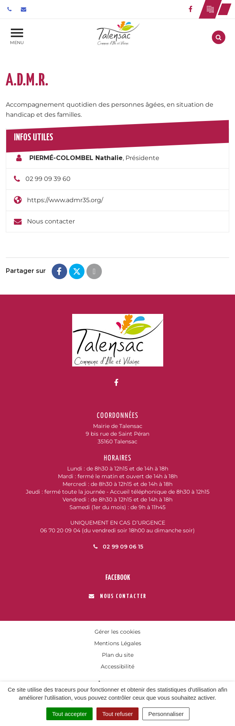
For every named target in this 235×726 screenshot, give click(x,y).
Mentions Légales (117, 643)
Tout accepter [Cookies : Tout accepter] (69, 714)
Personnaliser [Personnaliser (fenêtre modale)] (166, 714)
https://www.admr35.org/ (65, 200)
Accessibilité (117, 666)
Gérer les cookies (117, 631)
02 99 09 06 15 (117, 546)
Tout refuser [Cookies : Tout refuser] (117, 714)
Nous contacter (51, 221)
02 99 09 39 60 (48, 178)
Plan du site (118, 654)
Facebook (117, 577)
